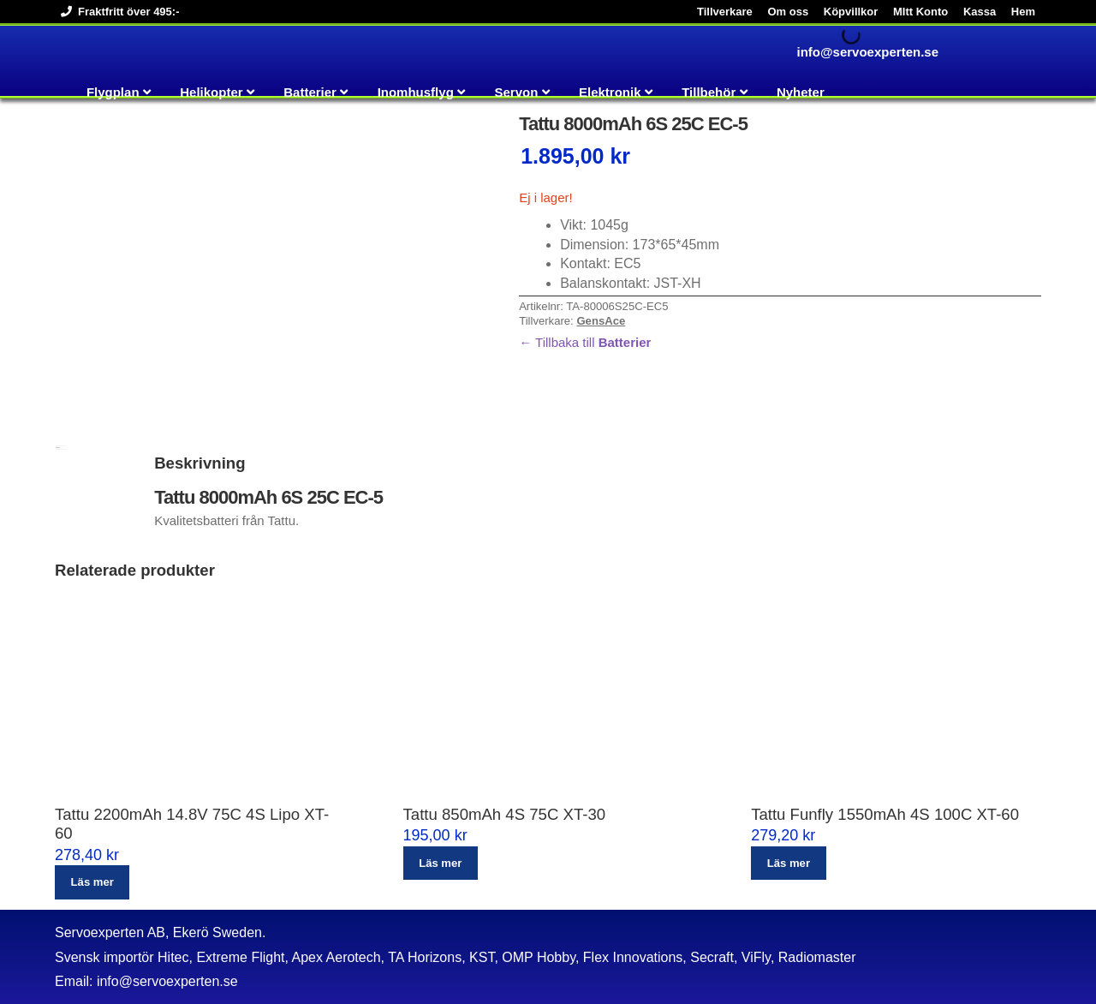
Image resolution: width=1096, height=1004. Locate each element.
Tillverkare (725, 11)
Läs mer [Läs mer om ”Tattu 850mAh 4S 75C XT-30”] (440, 863)
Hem (1023, 11)
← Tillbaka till (585, 342)
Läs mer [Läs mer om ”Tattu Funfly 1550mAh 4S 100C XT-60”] (788, 863)
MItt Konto (920, 11)
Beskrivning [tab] (58, 447)
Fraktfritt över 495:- (117, 11)
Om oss (787, 11)
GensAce (600, 320)
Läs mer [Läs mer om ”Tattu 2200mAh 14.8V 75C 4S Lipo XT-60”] (92, 882)
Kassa (979, 11)
